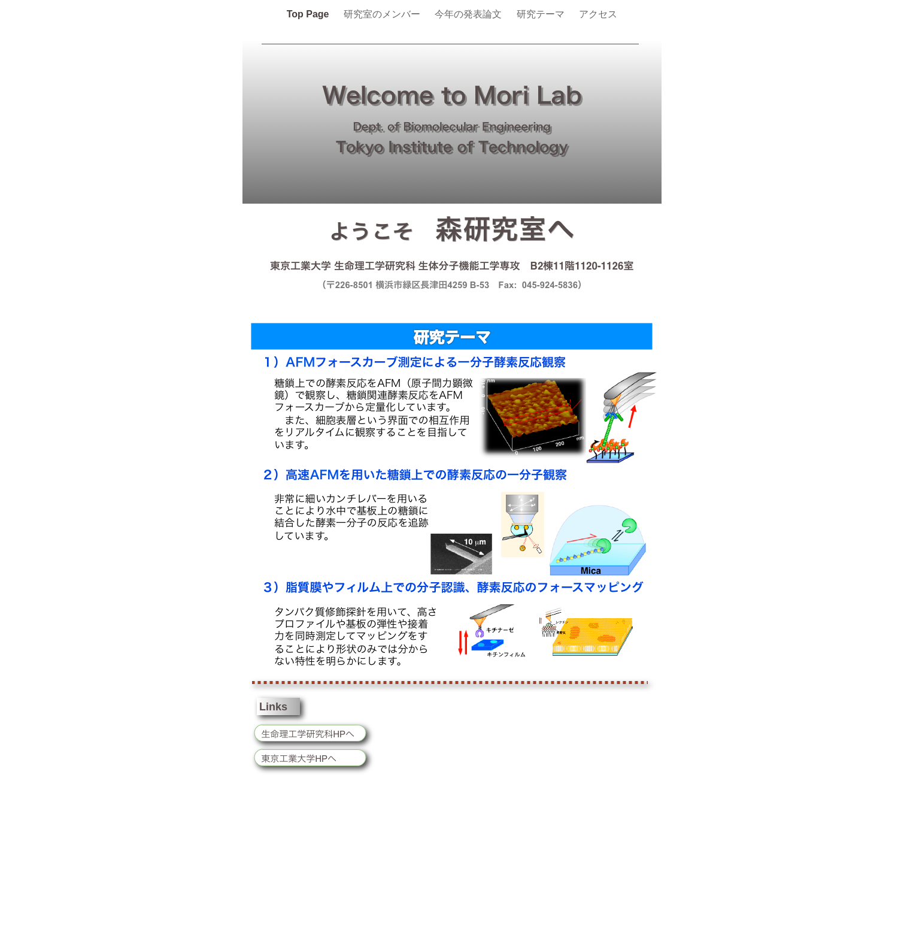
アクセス (598, 14)
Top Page (309, 14)
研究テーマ (542, 14)
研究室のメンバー (383, 14)
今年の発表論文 (469, 14)
